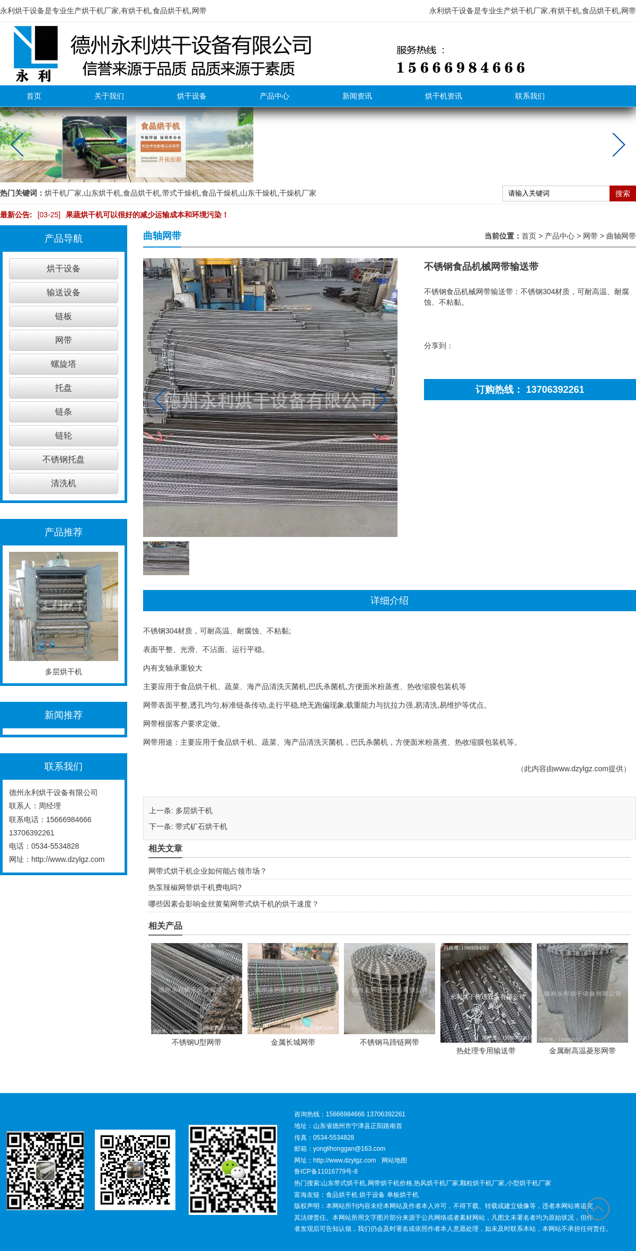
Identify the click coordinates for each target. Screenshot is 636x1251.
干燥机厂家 (297, 193)
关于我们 (109, 96)
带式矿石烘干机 (201, 826)
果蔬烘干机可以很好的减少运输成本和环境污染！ (130, 214)
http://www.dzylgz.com (68, 859)
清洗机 (63, 483)
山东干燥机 (258, 193)
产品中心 (274, 96)
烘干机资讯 (443, 96)
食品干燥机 (219, 193)
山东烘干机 (102, 193)
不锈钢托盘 (63, 459)
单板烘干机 (403, 1195)
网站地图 (394, 1160)
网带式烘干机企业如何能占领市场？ (207, 871)
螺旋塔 (63, 363)
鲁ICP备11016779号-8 (326, 1171)
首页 (33, 96)
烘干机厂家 (63, 193)
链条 (63, 411)
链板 (63, 316)
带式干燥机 (180, 193)
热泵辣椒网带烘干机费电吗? (195, 887)
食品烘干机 (141, 193)
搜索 (622, 193)
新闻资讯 (357, 96)
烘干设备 (192, 96)
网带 (63, 340)
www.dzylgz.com (581, 768)
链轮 (63, 435)
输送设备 (64, 292)
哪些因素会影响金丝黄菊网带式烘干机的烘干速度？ (233, 904)
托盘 (63, 387)
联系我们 (530, 96)
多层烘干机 (194, 810)
